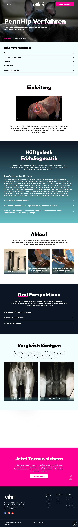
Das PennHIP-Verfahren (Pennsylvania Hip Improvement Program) (30, 205)
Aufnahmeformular (70, 507)
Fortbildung (49, 507)
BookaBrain (42, 522)
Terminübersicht (39, 476)
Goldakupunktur (50, 499)
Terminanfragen (65, 4)
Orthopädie (7, 38)
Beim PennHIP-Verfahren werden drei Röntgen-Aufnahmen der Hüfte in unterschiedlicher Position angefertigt (33, 212)
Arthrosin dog (49, 505)
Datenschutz (59, 501)
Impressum (58, 499)
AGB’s (57, 497)
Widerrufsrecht (59, 503)
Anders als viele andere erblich (16, 200)
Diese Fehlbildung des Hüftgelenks (18, 176)
